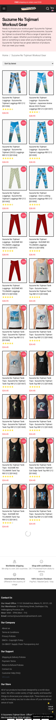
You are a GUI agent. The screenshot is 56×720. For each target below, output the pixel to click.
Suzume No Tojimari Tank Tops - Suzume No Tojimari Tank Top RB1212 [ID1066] (40, 335)
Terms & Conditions (10, 632)
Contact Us (7, 669)
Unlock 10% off (50, 708)
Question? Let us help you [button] (43, 717)
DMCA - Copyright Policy (12, 640)
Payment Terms (9, 661)
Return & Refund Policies (12, 665)
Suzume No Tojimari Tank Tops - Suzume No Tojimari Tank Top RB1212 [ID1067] (14, 381)
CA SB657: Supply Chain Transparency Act (20, 644)
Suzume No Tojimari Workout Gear (28, 55)
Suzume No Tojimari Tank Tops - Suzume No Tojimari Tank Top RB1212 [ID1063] (40, 424)
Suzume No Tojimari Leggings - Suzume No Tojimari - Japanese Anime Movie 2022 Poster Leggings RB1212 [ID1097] (41, 103)
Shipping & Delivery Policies (14, 657)
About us (6, 628)
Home (5, 55)
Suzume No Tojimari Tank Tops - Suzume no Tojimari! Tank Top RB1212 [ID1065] (14, 424)
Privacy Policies (9, 636)
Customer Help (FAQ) (11, 673)
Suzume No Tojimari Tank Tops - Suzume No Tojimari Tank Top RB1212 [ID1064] (40, 381)
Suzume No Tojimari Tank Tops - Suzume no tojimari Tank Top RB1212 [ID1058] (40, 514)
